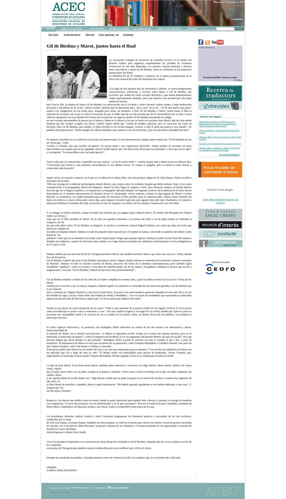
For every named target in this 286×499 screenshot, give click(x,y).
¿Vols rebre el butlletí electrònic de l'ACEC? (220, 201)
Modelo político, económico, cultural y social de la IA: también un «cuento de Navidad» (219, 149)
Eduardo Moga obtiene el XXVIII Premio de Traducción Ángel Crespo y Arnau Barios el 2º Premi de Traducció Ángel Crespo (217, 124)
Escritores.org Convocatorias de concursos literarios (220, 144)
